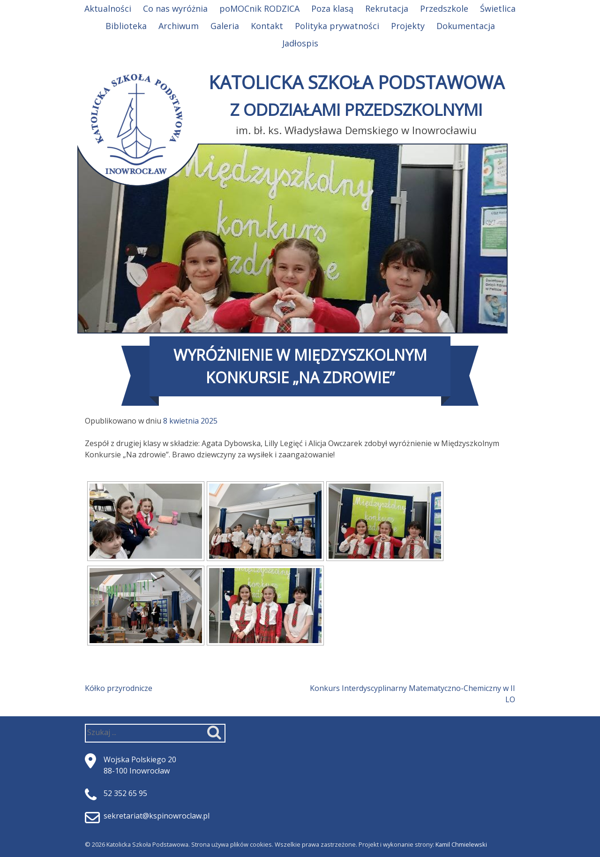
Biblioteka (126, 25)
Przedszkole (444, 8)
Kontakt (267, 25)
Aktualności (107, 8)
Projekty (408, 25)
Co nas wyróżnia (175, 8)
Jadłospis (300, 43)
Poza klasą (332, 8)
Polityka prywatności (337, 25)
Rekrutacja (386, 8)
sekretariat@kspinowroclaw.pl (157, 816)
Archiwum (178, 25)
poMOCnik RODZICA (259, 8)
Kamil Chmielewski (461, 844)
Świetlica (498, 8)
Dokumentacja (465, 25)
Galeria (224, 25)
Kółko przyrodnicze (118, 688)
